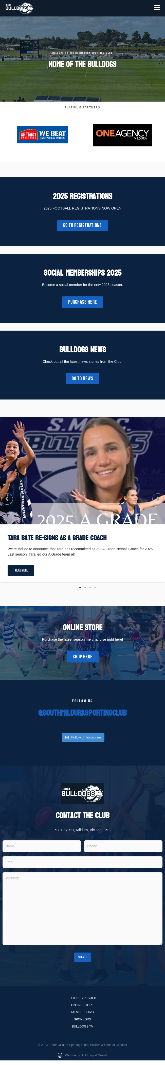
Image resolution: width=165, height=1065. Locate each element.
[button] (7, 499)
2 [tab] (85, 587)
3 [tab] (90, 587)
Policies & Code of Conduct (108, 1045)
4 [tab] (95, 587)
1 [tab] (80, 587)
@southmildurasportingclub (82, 713)
